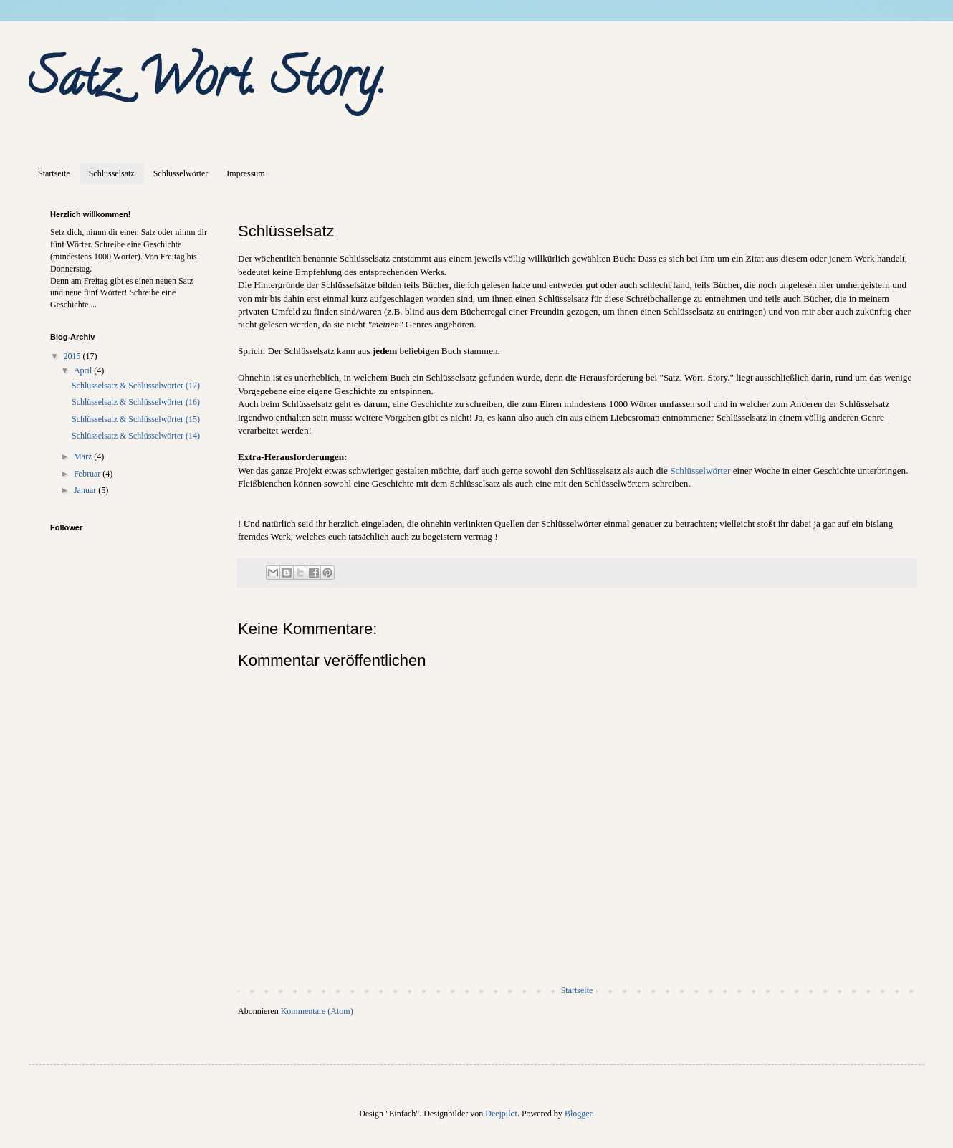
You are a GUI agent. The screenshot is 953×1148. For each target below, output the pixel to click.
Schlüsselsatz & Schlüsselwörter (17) (136, 386)
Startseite (54, 173)
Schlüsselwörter (181, 173)
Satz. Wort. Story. (207, 83)
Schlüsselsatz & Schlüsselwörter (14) (136, 436)
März (84, 456)
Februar (88, 474)
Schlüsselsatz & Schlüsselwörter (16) (136, 402)
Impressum (245, 173)
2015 (73, 356)
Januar (86, 490)
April (84, 370)
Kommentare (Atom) (317, 1011)
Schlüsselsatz (112, 173)
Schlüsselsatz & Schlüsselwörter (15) (136, 419)
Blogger (578, 1114)
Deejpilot (501, 1114)
